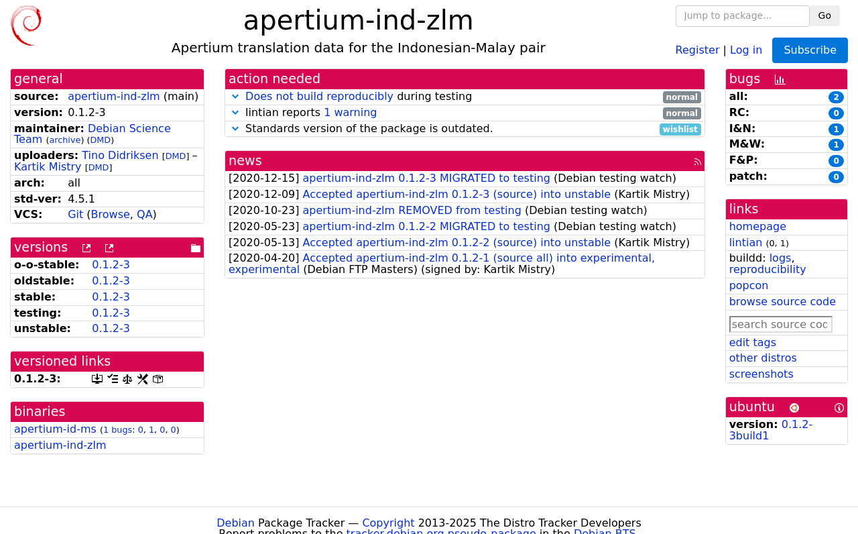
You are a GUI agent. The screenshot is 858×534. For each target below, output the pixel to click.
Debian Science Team (92, 134)
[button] (235, 96)
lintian (746, 242)
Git (75, 214)
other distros (763, 358)
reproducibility (767, 269)
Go (824, 15)
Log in (746, 49)
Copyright (388, 523)
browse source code (782, 301)
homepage (757, 226)
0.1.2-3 (111, 264)
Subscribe (810, 50)
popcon (749, 285)
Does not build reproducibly (319, 96)
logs (781, 258)
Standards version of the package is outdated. (465, 129)
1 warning (350, 112)
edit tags (752, 342)
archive (64, 140)
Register (698, 49)
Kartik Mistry (48, 166)
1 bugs (117, 430)
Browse (110, 214)
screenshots (761, 374)
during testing (465, 97)
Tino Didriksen (120, 155)
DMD (100, 140)
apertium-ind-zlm (114, 96)
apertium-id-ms (55, 429)
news (245, 160)
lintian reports (465, 113)
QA (145, 214)
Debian (236, 523)
